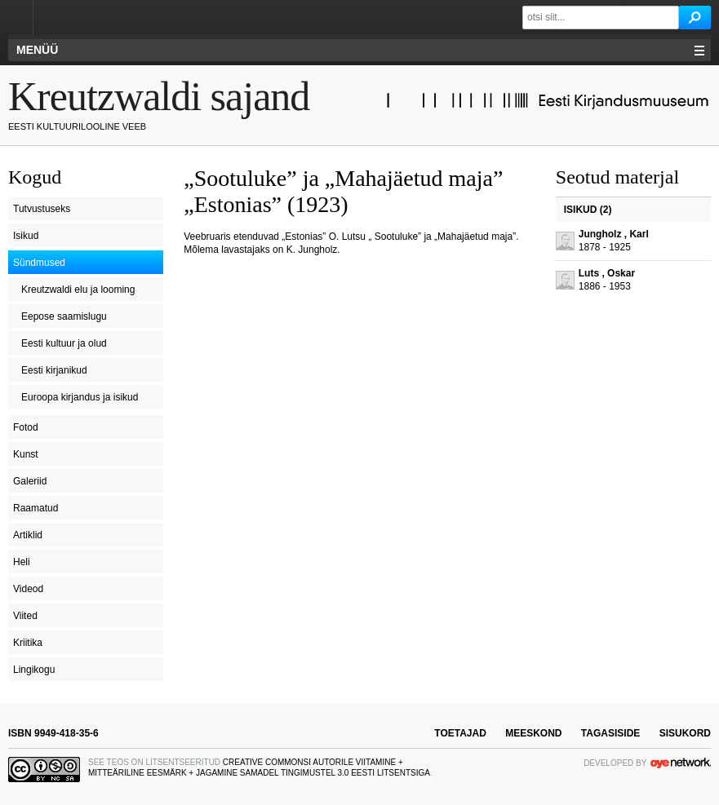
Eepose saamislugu (64, 316)
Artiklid (27, 535)
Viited (25, 615)
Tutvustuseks (41, 209)
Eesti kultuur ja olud (64, 343)
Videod (28, 589)
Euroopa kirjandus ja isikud (79, 397)
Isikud (25, 235)
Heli (21, 562)
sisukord (685, 733)
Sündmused (39, 262)
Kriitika (27, 642)
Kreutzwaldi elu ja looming (78, 289)
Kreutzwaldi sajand (158, 96)
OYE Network (680, 762)
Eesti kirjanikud (54, 370)
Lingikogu (34, 669)
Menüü (37, 49)
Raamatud (35, 508)
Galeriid (30, 481)
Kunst (25, 454)
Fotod (25, 427)
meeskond (533, 733)
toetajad (460, 733)
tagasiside (610, 733)
